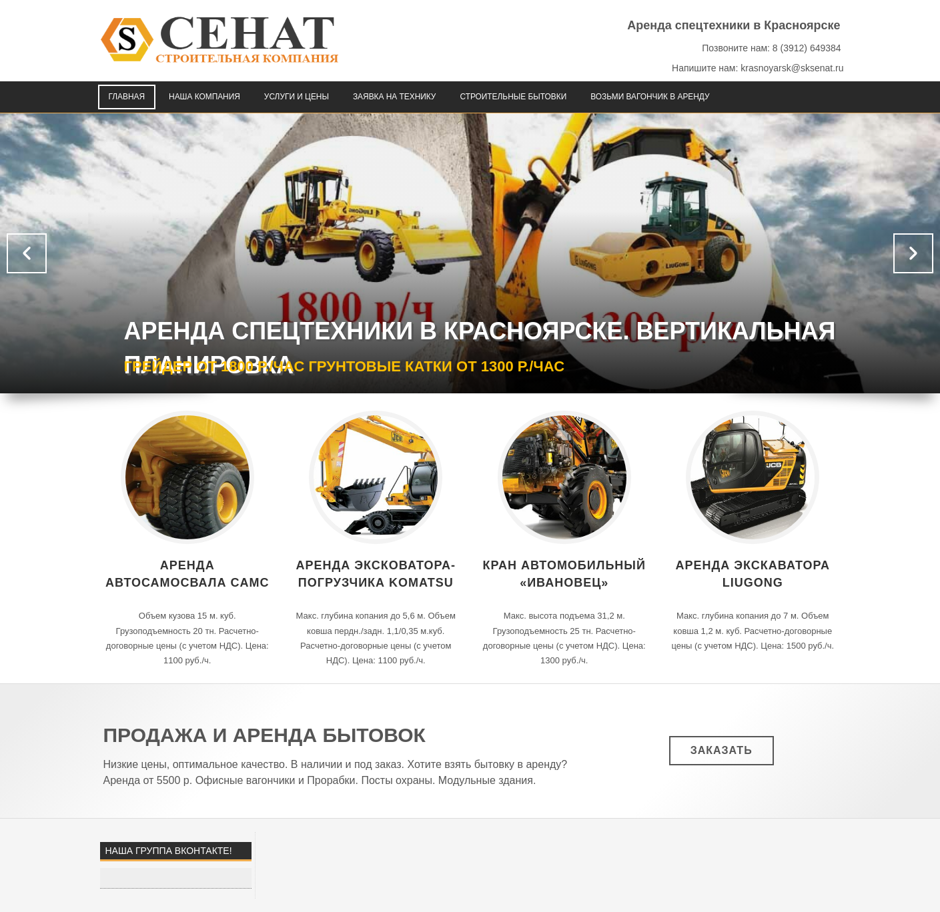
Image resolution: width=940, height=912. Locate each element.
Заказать (721, 750)
